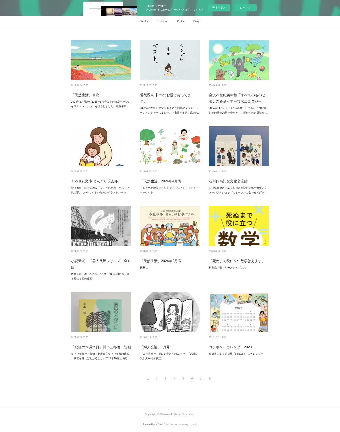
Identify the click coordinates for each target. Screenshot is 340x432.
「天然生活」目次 (85, 95)
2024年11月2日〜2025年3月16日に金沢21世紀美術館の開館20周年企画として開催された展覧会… (238, 110)
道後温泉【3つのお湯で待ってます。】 (165, 98)
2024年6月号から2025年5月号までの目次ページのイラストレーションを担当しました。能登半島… (101, 104)
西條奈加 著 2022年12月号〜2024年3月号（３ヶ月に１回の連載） (100, 276)
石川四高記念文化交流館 (228, 181)
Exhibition (162, 21)
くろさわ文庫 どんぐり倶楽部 (94, 181)
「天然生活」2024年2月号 (161, 261)
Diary (196, 21)
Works (144, 21)
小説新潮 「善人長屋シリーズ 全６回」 (101, 264)
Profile (180, 21)
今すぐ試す (219, 7)
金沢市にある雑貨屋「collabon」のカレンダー (236, 353)
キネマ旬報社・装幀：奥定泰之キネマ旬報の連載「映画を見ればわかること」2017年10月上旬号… (100, 356)
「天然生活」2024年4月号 (161, 181)
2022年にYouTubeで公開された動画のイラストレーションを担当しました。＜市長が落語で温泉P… (170, 110)
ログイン (245, 7)
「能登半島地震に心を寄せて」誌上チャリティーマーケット (169, 190)
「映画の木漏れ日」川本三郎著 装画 (101, 347)
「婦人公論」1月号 (155, 347)
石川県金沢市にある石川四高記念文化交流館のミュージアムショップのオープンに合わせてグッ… (238, 190)
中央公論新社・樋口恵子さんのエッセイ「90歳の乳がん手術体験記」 (169, 356)
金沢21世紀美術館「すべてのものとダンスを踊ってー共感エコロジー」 (237, 98)
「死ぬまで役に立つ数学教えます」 (237, 261)
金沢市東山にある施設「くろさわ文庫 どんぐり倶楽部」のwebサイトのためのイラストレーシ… (100, 190)
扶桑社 (144, 267)
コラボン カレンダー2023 (230, 347)
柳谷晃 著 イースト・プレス (227, 267)
